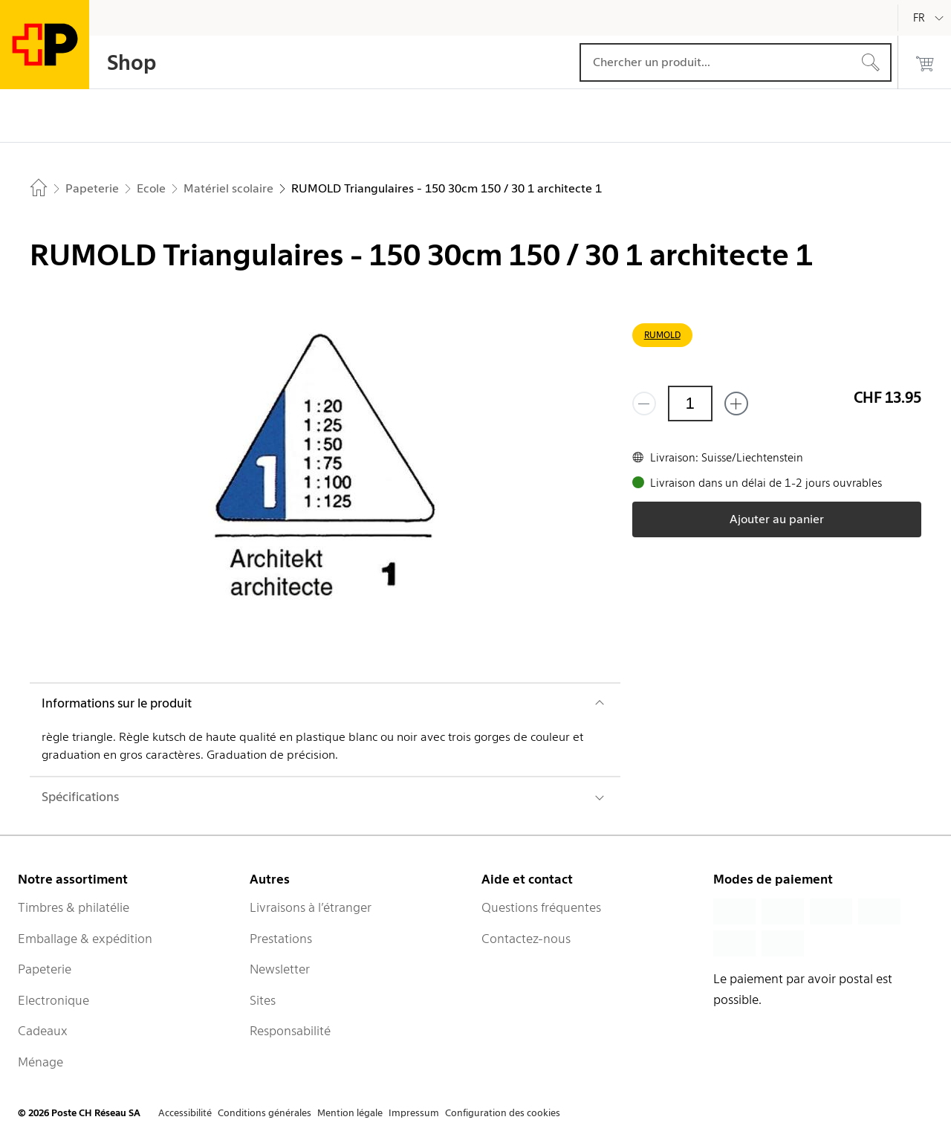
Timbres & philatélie (73, 907)
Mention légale (350, 1112)
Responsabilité (290, 1030)
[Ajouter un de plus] (736, 403)
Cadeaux (43, 1030)
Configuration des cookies (502, 1112)
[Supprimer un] (644, 403)
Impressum (414, 1112)
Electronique (53, 1000)
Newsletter (280, 969)
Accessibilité (185, 1112)
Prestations (281, 938)
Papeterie (44, 969)
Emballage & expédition (85, 938)
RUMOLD (662, 334)
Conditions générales (264, 1112)
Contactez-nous (526, 938)
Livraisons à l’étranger (310, 907)
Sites (263, 1000)
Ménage (40, 1062)
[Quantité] (690, 403)
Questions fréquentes (541, 907)
